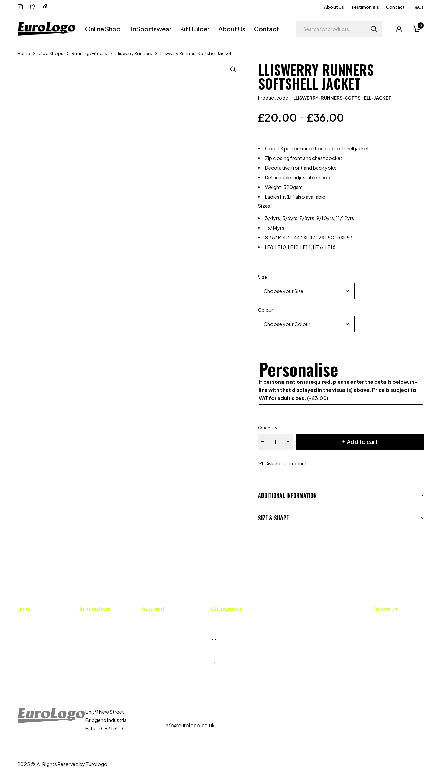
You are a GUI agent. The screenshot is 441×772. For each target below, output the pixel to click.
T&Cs (418, 7)
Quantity (267, 427)
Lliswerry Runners (133, 53)
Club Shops (50, 53)
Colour (265, 310)
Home (23, 53)
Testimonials (365, 7)
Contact (395, 7)
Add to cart (362, 441)
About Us (334, 7)
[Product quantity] (275, 442)
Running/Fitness (89, 53)
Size (262, 277)
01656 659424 (189, 712)
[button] (234, 69)
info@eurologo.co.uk (190, 725)
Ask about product (286, 463)
